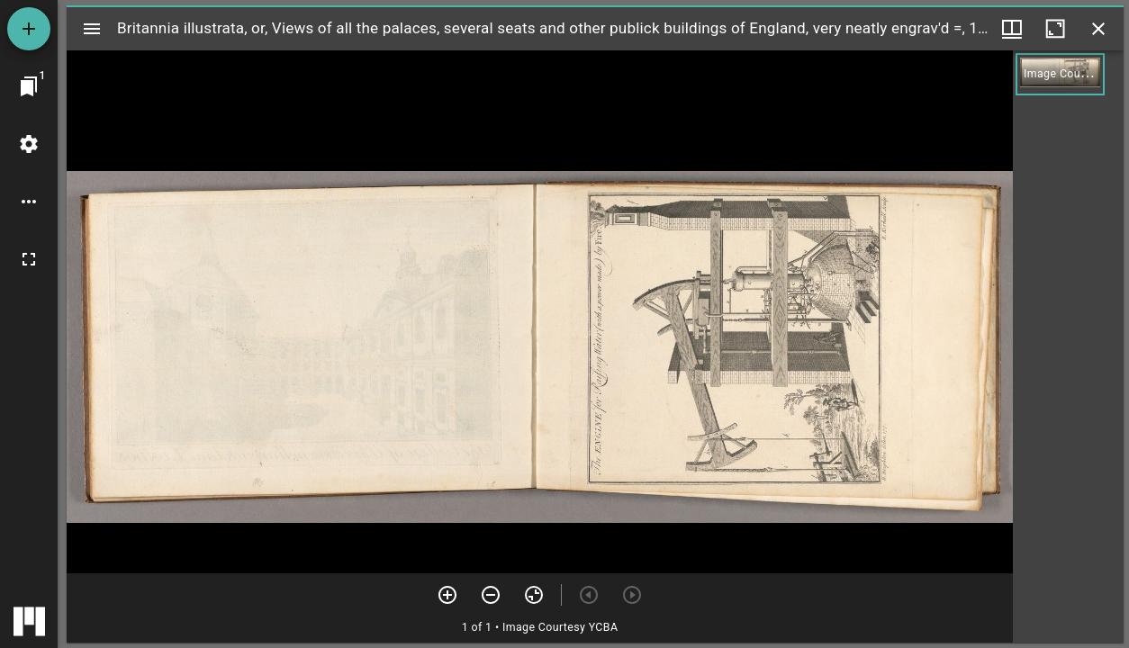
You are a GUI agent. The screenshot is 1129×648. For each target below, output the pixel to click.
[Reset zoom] (533, 594)
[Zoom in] (447, 594)
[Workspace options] (28, 201)
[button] (1060, 74)
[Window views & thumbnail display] (1012, 28)
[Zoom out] (490, 594)
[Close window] (1098, 28)
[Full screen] (28, 259)
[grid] (1068, 346)
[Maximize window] (1055, 28)
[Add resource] (28, 28)
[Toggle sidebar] (91, 28)
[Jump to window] (28, 86)
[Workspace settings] (28, 144)
